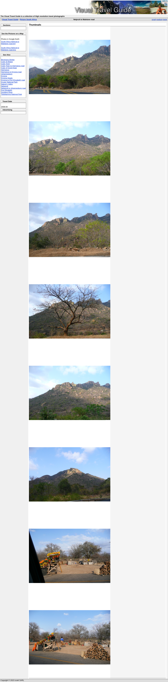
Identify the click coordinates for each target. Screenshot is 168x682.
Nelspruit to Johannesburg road (13, 88)
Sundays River (7, 92)
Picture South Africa (28, 19)
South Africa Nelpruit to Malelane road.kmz (10, 49)
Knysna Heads (7, 78)
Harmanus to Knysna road (11, 72)
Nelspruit (4, 86)
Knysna (4, 76)
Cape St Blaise (7, 62)
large (165, 19)
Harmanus (5, 70)
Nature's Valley (7, 84)
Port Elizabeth (6, 90)
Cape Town (5, 64)
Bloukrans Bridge (8, 60)
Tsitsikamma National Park (11, 94)
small (154, 19)
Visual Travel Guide (10, 19)
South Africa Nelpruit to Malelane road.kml (10, 43)
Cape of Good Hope (9, 68)
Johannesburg (6, 74)
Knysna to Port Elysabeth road (13, 80)
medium (159, 19)
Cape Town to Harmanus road (12, 66)
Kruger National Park (9, 82)
